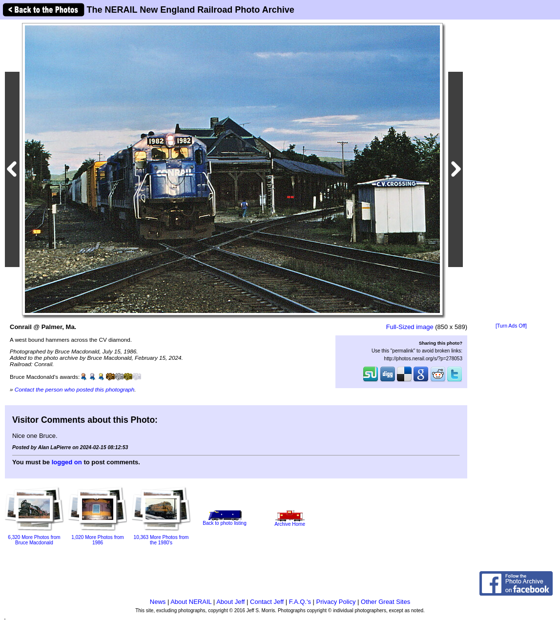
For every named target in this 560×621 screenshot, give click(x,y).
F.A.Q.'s (300, 601)
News (158, 601)
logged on (67, 462)
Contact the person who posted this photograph (75, 389)
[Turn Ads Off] (511, 326)
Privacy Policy (336, 601)
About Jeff (230, 601)
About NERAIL (190, 601)
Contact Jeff (267, 601)
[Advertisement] (511, 171)
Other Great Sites (385, 601)
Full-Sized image (410, 327)
